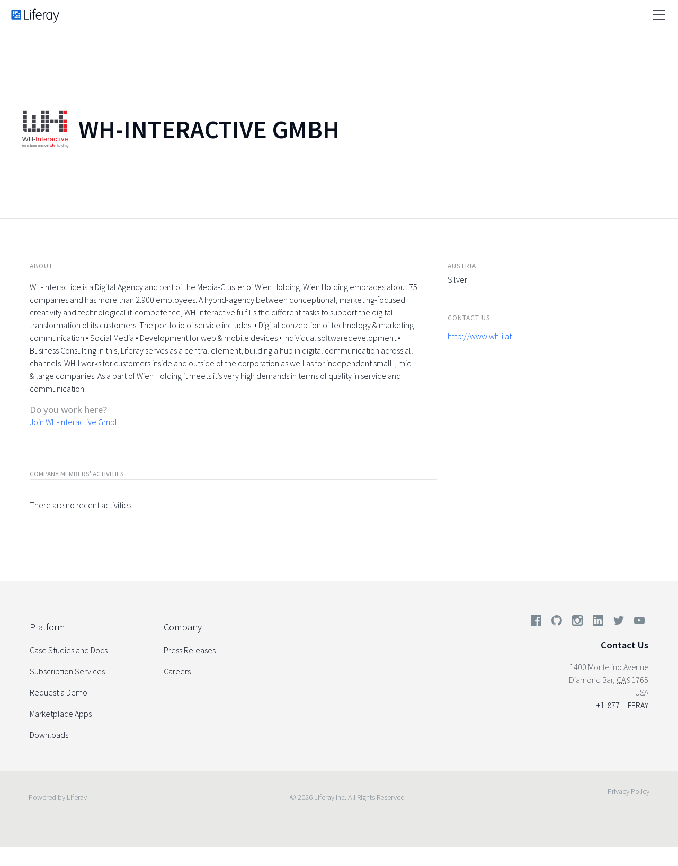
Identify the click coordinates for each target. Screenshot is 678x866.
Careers (177, 671)
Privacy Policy (628, 791)
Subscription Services (67, 671)
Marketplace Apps (61, 713)
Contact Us (624, 645)
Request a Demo (58, 692)
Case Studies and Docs (69, 650)
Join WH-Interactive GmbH (75, 422)
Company (183, 627)
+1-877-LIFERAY (622, 705)
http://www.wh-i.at (480, 336)
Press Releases (190, 650)
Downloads (49, 734)
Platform (47, 627)
